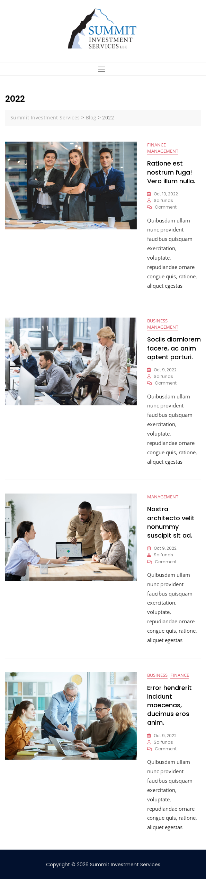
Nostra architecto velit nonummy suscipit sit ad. (171, 526)
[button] (103, 69)
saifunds (163, 201)
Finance (156, 145)
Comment (166, 207)
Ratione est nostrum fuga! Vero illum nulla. (171, 173)
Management (162, 151)
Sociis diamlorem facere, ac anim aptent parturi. (174, 350)
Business (157, 323)
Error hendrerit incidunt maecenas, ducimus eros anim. (169, 711)
